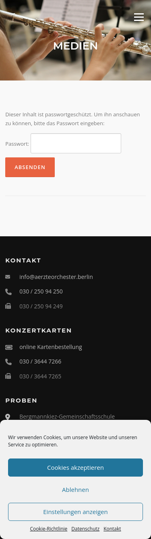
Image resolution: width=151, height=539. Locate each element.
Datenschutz (85, 528)
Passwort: (63, 143)
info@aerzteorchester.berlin (56, 277)
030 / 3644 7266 (40, 361)
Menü (139, 17)
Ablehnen (75, 489)
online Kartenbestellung (50, 347)
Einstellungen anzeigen (75, 512)
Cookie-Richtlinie (48, 528)
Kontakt (112, 528)
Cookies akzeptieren (75, 467)
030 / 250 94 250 (41, 291)
